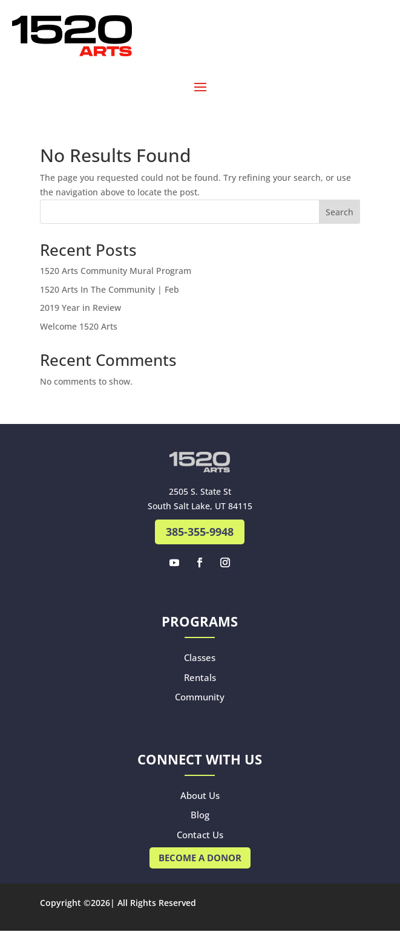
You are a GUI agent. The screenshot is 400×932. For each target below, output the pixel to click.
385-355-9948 (200, 531)
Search (339, 212)
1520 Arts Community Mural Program (115, 270)
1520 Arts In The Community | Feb (109, 289)
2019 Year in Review (80, 307)
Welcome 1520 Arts (78, 326)
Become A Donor (200, 858)
